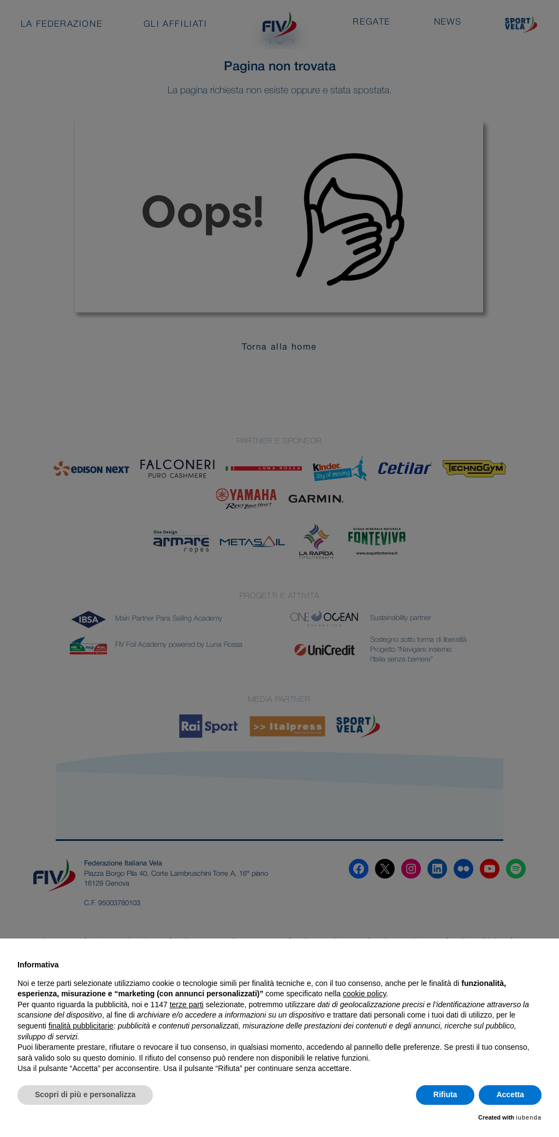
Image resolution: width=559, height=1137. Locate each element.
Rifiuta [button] (445, 1094)
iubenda (529, 1117)
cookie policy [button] (364, 993)
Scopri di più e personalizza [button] (85, 1094)
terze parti (187, 1004)
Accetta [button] (510, 1094)
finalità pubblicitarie (81, 1025)
